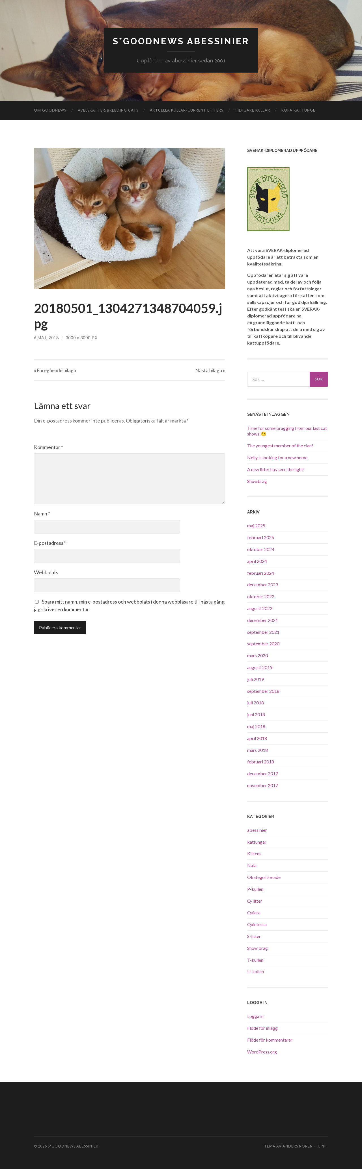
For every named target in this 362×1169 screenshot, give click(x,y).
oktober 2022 (260, 596)
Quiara (253, 912)
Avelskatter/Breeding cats (108, 110)
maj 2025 (256, 525)
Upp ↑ (323, 1146)
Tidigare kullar (252, 110)
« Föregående (55, 370)
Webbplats (46, 572)
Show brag (257, 947)
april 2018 (257, 738)
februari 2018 (260, 761)
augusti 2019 (259, 667)
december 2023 (262, 584)
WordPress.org (262, 1051)
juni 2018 (256, 714)
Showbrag (257, 481)
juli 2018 (255, 702)
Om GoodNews (50, 110)
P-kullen (255, 888)
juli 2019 (255, 679)
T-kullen (255, 959)
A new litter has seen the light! (276, 469)
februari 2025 (260, 537)
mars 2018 (257, 749)
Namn (42, 513)
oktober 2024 (260, 549)
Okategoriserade (264, 877)
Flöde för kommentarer (269, 1039)
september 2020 (263, 643)
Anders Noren (298, 1146)
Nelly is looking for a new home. (277, 457)
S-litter (254, 936)
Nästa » (210, 370)
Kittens (254, 853)
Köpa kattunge (298, 110)
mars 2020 (257, 655)
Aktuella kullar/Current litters (186, 110)
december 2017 (262, 773)
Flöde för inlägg (262, 1027)
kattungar (256, 841)
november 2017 (262, 785)
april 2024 (257, 560)
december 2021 (262, 619)
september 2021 (263, 631)
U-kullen (255, 971)
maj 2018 (256, 726)
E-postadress (50, 543)
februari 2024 (260, 572)
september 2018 (263, 690)
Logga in (255, 1016)
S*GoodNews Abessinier (181, 41)
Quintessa (257, 924)
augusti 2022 (259, 608)
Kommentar (48, 447)
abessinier (257, 829)
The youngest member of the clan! (280, 445)
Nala (252, 865)
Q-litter (254, 900)
